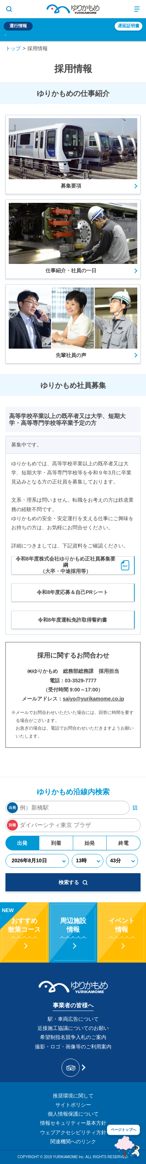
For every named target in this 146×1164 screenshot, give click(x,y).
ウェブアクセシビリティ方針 (73, 1132)
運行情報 (18, 25)
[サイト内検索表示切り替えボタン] (9, 9)
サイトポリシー (73, 1105)
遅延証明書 (128, 25)
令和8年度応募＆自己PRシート (72, 592)
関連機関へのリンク (73, 1141)
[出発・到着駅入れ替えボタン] (135, 808)
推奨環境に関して (73, 1096)
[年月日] (37, 861)
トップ (13, 48)
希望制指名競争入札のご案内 (73, 1037)
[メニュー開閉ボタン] (137, 9)
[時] (87, 861)
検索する (73, 882)
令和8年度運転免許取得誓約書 (72, 620)
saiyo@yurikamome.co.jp (93, 699)
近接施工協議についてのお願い (73, 1028)
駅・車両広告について (73, 1019)
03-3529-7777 (80, 680)
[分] (122, 861)
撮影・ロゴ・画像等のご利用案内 (73, 1046)
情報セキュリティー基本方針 (73, 1123)
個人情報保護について (73, 1114)
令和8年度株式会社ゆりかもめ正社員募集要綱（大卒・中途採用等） (73, 565)
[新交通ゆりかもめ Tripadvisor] (73, 1068)
